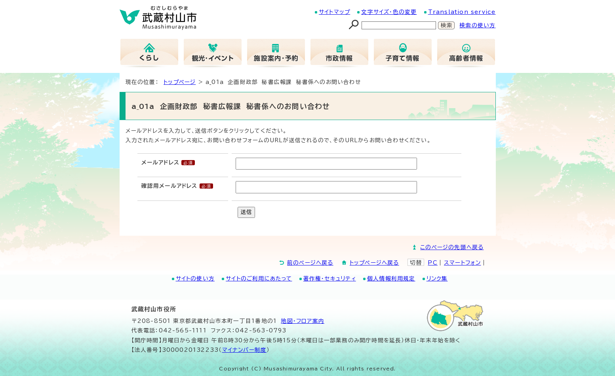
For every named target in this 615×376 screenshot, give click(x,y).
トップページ (180, 82)
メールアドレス (160, 162)
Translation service (462, 12)
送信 (246, 212)
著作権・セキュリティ (329, 278)
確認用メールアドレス (169, 186)
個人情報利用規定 (391, 278)
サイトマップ (334, 12)
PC (432, 262)
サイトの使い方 (195, 278)
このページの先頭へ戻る (452, 247)
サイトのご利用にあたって (259, 278)
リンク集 (437, 278)
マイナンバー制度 (244, 350)
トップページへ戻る (374, 262)
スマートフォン (462, 262)
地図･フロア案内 (302, 321)
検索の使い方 (477, 25)
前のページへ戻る (310, 262)
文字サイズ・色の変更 (389, 12)
